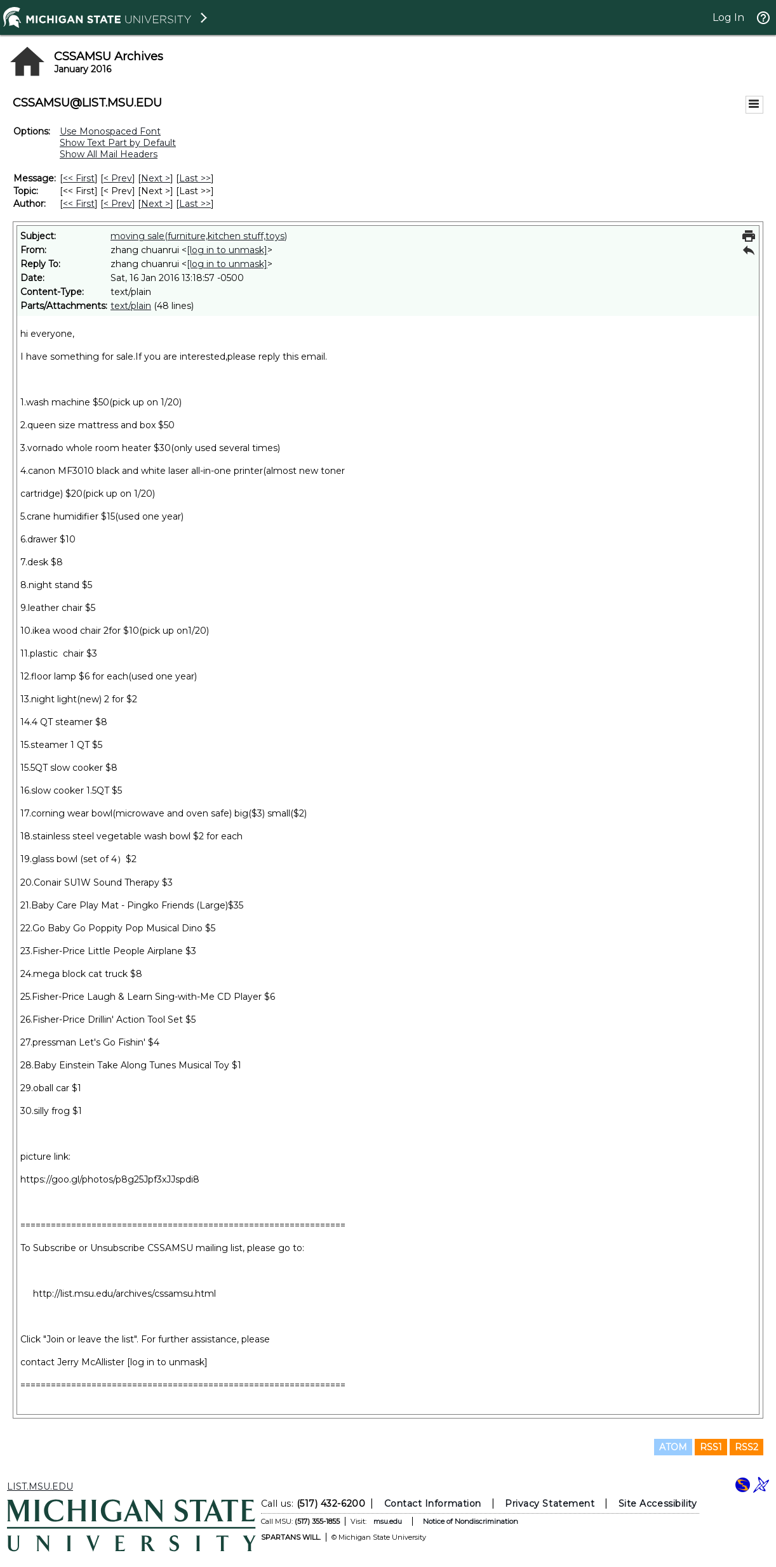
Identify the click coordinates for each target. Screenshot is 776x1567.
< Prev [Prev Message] (118, 178)
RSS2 (746, 1447)
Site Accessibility (658, 1503)
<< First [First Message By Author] (79, 203)
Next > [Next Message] (155, 178)
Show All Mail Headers (108, 154)
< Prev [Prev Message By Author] (118, 203)
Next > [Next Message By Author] (155, 203)
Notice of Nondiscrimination (470, 1521)
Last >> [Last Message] (195, 178)
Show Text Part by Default (118, 142)
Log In (728, 17)
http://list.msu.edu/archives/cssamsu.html (124, 1293)
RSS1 (711, 1447)
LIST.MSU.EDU (40, 1486)
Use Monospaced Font (110, 131)
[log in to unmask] (227, 250)
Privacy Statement (549, 1503)
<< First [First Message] (79, 178)
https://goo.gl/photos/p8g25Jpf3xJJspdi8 (109, 1179)
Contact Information (432, 1503)
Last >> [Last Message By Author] (195, 203)
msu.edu (387, 1521)
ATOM (673, 1447)
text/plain (130, 305)
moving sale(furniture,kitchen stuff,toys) (198, 236)
